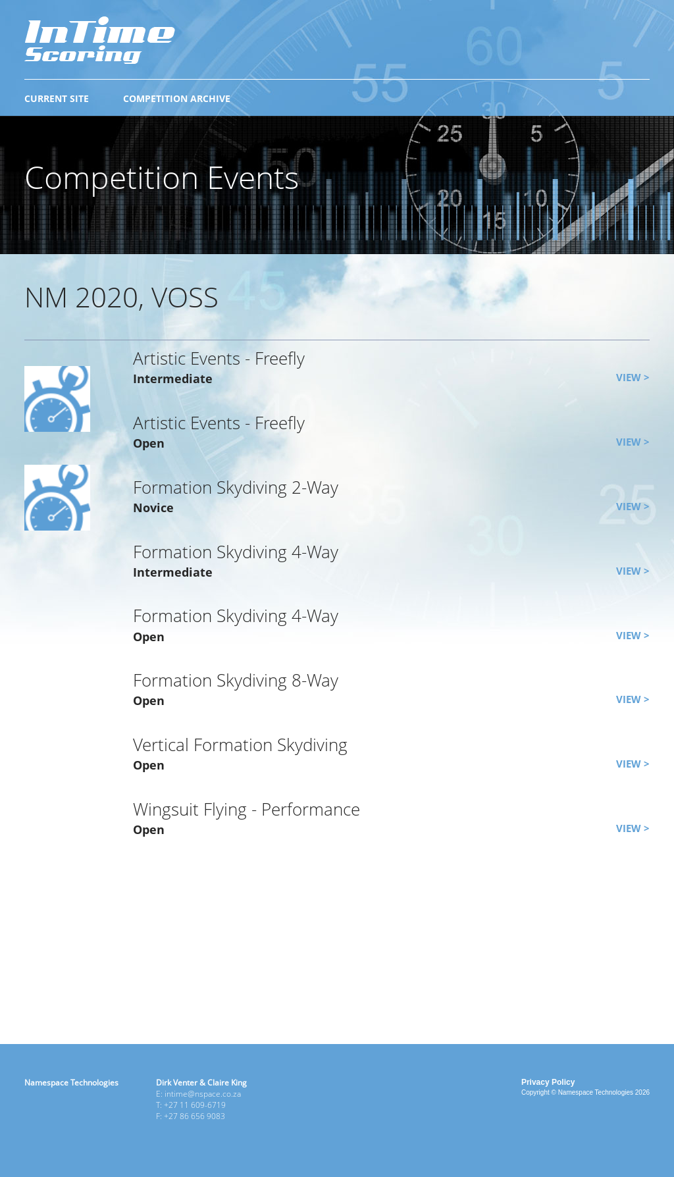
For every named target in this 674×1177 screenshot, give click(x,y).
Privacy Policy (548, 1082)
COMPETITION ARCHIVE (176, 98)
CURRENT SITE (56, 98)
